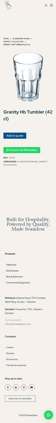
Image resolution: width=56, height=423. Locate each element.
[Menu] (51, 5)
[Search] (46, 5)
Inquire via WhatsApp (21, 150)
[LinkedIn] (16, 387)
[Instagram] (24, 387)
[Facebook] (8, 387)
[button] (48, 414)
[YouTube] (32, 387)
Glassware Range (27, 161)
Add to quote (14, 136)
